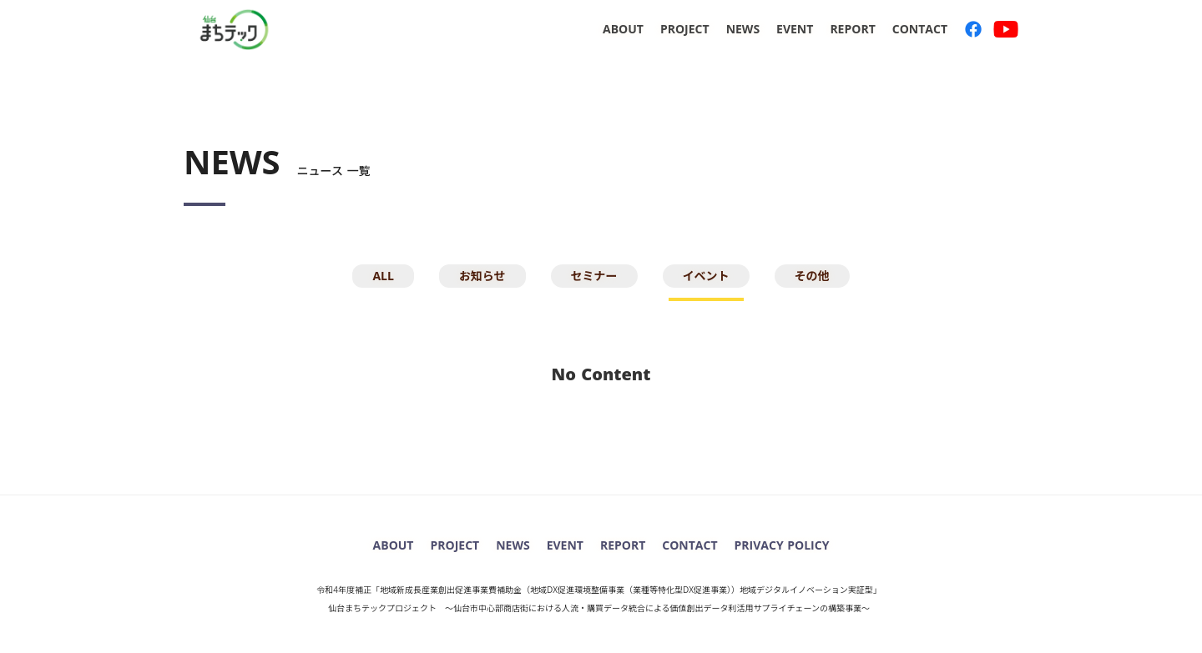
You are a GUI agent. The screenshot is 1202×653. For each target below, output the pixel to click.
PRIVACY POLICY (782, 545)
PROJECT (685, 29)
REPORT (852, 29)
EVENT (794, 29)
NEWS (743, 29)
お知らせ (482, 276)
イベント (706, 276)
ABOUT (623, 29)
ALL (382, 276)
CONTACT (919, 29)
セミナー (594, 276)
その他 (812, 276)
